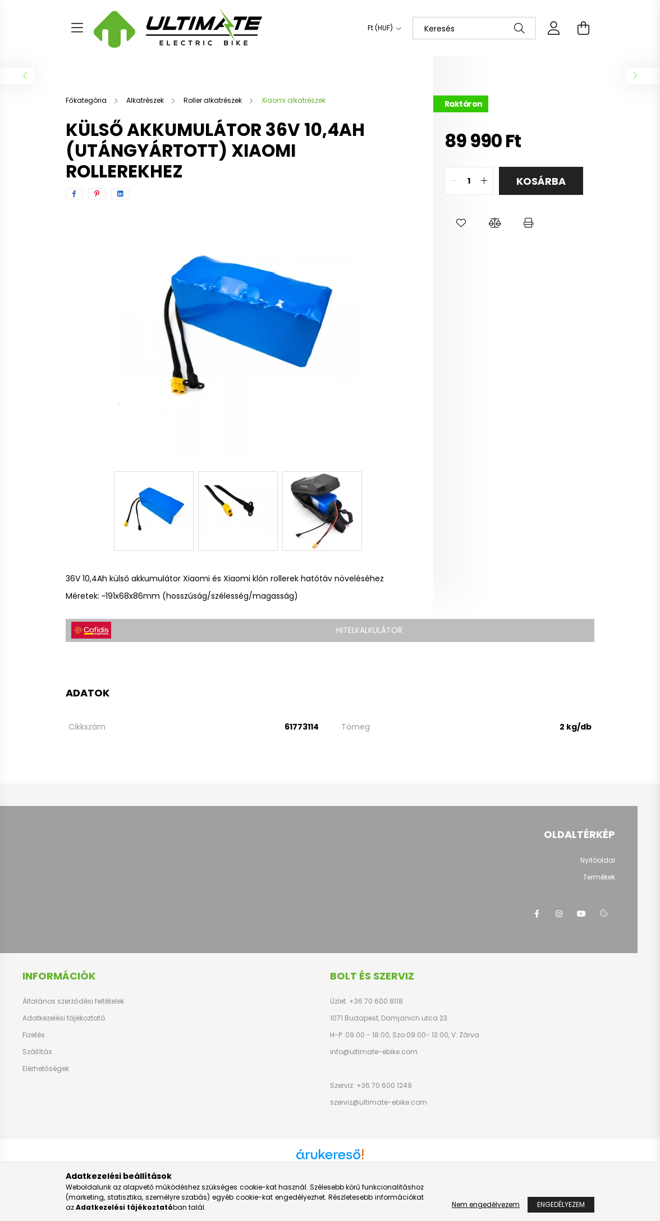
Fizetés (33, 1035)
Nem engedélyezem (486, 1204)
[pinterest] (97, 193)
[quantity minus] (453, 180)
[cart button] (583, 28)
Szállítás (37, 1052)
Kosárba (541, 181)
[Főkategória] (87, 100)
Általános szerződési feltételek (73, 1001)
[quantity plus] (484, 180)
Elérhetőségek (45, 1069)
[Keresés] (474, 28)
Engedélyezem (561, 1204)
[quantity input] (469, 180)
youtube (581, 914)
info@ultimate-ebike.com (374, 1051)
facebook (536, 914)
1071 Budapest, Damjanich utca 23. (389, 1018)
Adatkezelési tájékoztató (63, 1018)
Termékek (599, 877)
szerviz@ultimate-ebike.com (378, 1102)
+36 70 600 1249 (383, 1085)
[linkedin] (120, 193)
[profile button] (554, 28)
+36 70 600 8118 (375, 1001)
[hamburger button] (77, 28)
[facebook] (74, 193)
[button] (461, 223)
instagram (559, 914)
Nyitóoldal (597, 860)
